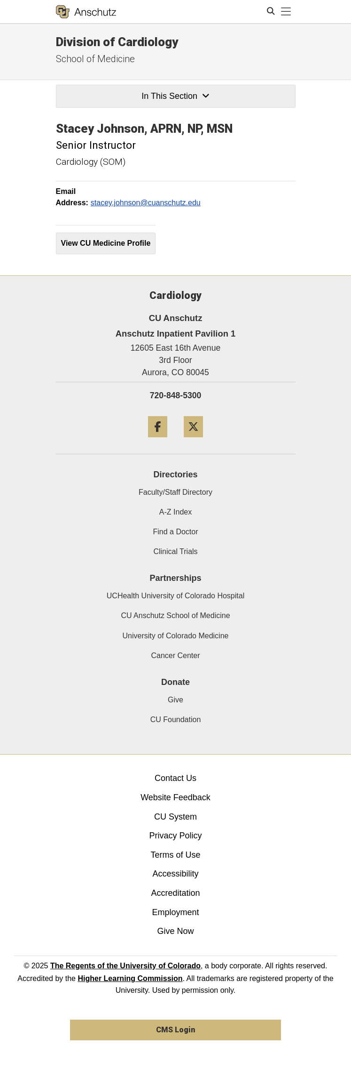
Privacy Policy (175, 835)
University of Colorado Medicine (176, 636)
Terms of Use (175, 855)
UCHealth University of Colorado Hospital (175, 596)
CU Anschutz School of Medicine (175, 615)
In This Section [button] (175, 96)
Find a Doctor (175, 532)
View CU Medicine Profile (106, 243)
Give (175, 700)
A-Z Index (175, 512)
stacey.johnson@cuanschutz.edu (146, 203)
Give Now (175, 931)
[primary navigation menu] (286, 11)
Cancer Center (175, 656)
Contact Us (175, 778)
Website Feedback (175, 797)
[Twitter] (193, 441)
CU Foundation (175, 720)
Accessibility (175, 873)
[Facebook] (157, 441)
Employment (175, 912)
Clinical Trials (175, 551)
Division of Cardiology (117, 42)
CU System (175, 816)
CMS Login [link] (175, 1029)
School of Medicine (95, 58)
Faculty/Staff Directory (175, 492)
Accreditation (175, 893)
